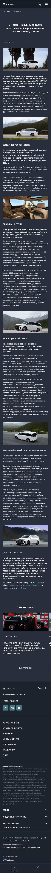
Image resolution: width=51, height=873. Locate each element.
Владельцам (9, 749)
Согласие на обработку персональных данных (22, 847)
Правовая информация (12, 844)
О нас (5, 755)
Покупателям (9, 744)
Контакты (8, 733)
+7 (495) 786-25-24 (10, 701)
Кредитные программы (15, 817)
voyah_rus (21, 588)
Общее (6, 810)
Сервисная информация (15, 827)
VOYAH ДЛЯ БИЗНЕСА (12, 728)
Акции (38, 868)
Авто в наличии (11, 722)
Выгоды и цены (11, 823)
